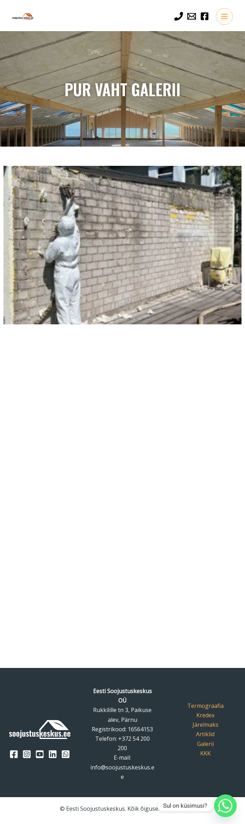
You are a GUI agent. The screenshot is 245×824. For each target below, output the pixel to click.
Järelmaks (205, 724)
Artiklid (205, 734)
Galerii (205, 744)
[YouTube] (39, 754)
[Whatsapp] (225, 805)
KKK (205, 753)
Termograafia (205, 706)
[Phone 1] (178, 16)
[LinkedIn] (52, 754)
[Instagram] (26, 754)
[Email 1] (191, 16)
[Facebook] (204, 16)
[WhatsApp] (65, 754)
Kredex (205, 715)
